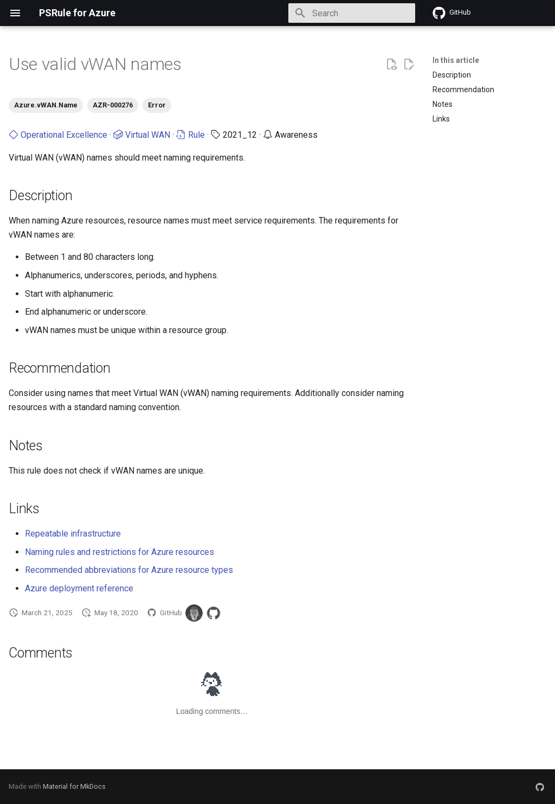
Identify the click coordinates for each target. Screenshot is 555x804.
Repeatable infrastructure (73, 533)
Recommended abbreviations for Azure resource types (129, 570)
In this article (456, 60)
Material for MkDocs (74, 786)
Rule (190, 135)
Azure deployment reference (79, 588)
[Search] (351, 13)
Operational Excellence (58, 135)
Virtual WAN (141, 135)
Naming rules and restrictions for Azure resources (119, 552)
